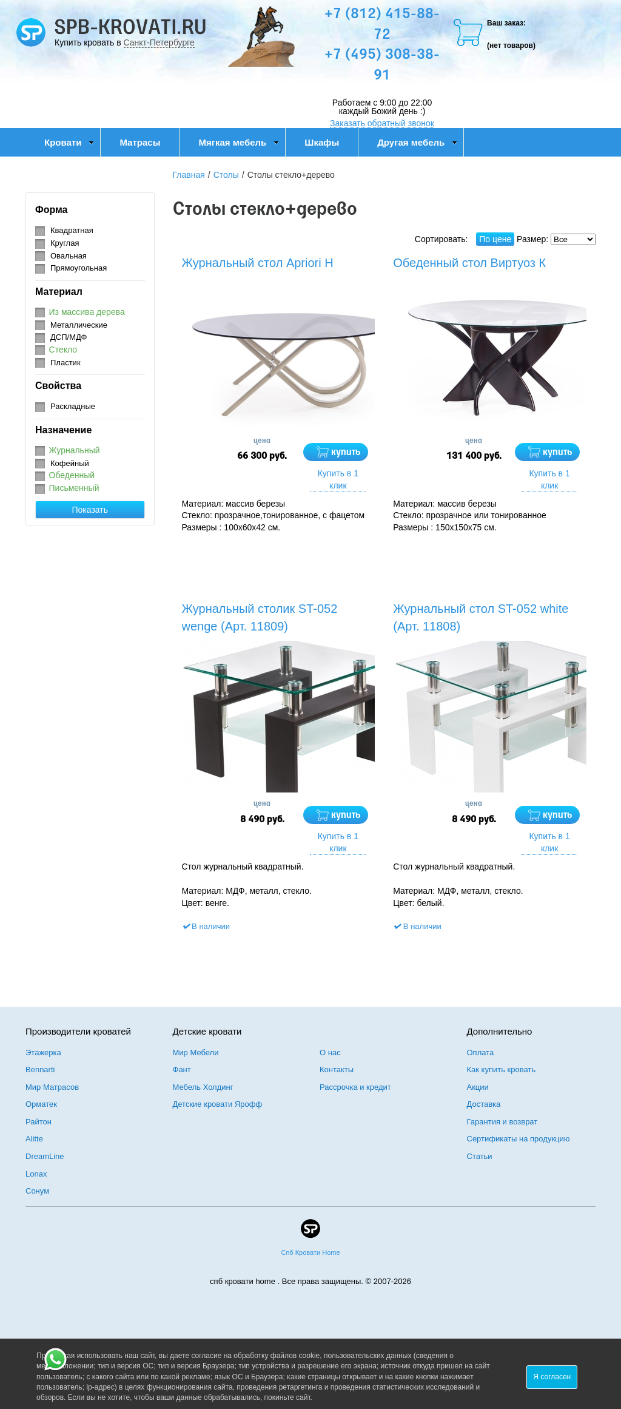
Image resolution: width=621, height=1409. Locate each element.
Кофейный (69, 463)
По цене (495, 239)
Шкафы (321, 142)
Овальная (68, 255)
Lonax (36, 1173)
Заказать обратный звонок (382, 123)
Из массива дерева (87, 312)
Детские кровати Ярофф (218, 1104)
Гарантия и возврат (502, 1121)
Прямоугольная (78, 267)
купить (346, 452)
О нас (330, 1052)
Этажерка (43, 1052)
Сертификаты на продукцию (518, 1138)
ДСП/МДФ (68, 337)
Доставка (484, 1104)
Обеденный (72, 475)
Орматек (41, 1104)
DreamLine (44, 1156)
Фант (182, 1069)
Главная (189, 175)
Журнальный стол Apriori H (258, 262)
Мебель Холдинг (203, 1087)
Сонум (37, 1190)
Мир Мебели (196, 1052)
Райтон (38, 1121)
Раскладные (72, 406)
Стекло (63, 349)
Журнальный (74, 450)
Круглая (64, 243)
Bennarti (40, 1069)
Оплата (480, 1052)
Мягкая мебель (238, 142)
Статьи (479, 1156)
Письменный (74, 488)
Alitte (34, 1138)
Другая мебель (417, 142)
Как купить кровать (501, 1069)
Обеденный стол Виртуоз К (469, 262)
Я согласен (552, 1377)
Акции (478, 1087)
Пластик (65, 362)
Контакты (337, 1069)
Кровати (69, 142)
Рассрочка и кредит (355, 1087)
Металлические (78, 324)
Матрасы (139, 142)
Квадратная (71, 230)
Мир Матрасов (52, 1087)
